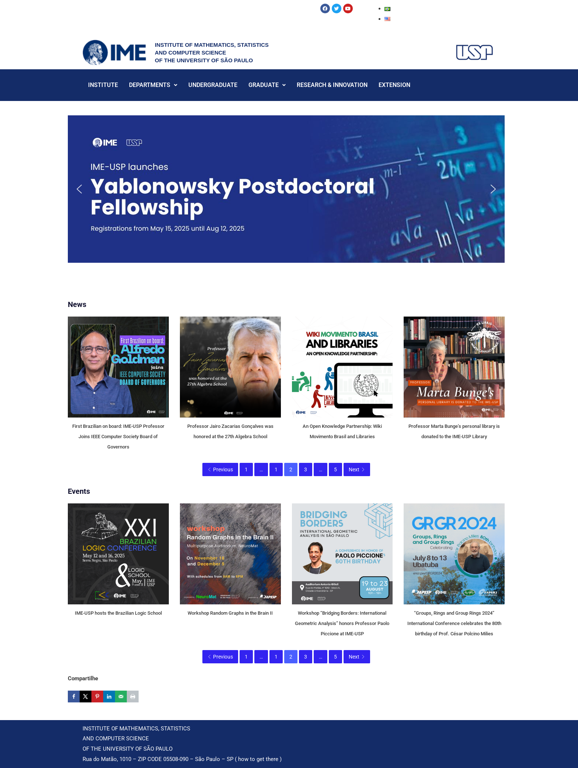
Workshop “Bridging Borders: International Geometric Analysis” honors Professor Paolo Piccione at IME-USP (342, 623)
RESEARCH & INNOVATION (332, 84)
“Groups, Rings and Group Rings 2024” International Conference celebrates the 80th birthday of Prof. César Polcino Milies (454, 623)
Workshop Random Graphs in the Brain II (230, 613)
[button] (286, 189)
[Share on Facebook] (74, 696)
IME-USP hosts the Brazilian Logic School (118, 613)
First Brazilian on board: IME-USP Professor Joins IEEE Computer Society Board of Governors (118, 436)
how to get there (258, 759)
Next (357, 469)
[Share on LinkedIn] (109, 696)
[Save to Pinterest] (97, 696)
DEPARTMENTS (153, 84)
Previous (220, 469)
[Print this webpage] (133, 696)
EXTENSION (394, 84)
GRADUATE (267, 84)
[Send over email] (121, 696)
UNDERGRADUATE (212, 84)
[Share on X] (85, 696)
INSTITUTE (103, 84)
